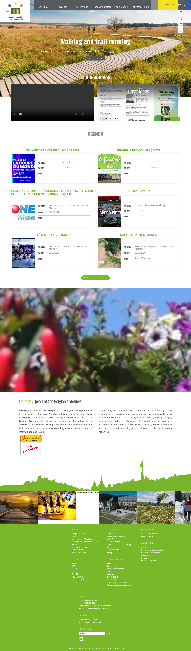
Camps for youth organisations (118, 585)
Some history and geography (152, 550)
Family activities (112, 550)
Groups (109, 547)
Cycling (58, 7)
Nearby (109, 553)
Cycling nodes (77, 572)
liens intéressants (78, 648)
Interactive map (147, 555)
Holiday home (111, 566)
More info (95, 58)
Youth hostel (111, 580)
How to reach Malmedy (150, 553)
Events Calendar (113, 542)
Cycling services (78, 580)
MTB (73, 566)
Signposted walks (79, 534)
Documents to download (151, 561)
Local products (147, 536)
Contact (144, 547)
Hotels (108, 563)
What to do (78, 7)
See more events (95, 278)
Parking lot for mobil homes (117, 582)
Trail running (76, 536)
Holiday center (112, 577)
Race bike (76, 574)
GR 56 (74, 544)
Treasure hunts (78, 550)
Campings (110, 574)
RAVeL (74, 563)
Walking (38, 7)
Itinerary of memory (79, 547)
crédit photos (115, 648)
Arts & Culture (112, 539)
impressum (98, 648)
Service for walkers (79, 553)
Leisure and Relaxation (115, 536)
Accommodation (97, 7)
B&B (108, 572)
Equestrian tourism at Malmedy (118, 544)
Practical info (136, 7)
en (179, 5)
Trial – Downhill (78, 577)
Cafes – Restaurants (149, 534)
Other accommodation (115, 569)
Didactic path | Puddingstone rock (85, 542)
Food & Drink (117, 7)
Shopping (110, 534)
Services (144, 558)
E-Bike (74, 569)
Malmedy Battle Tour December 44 (85, 539)
